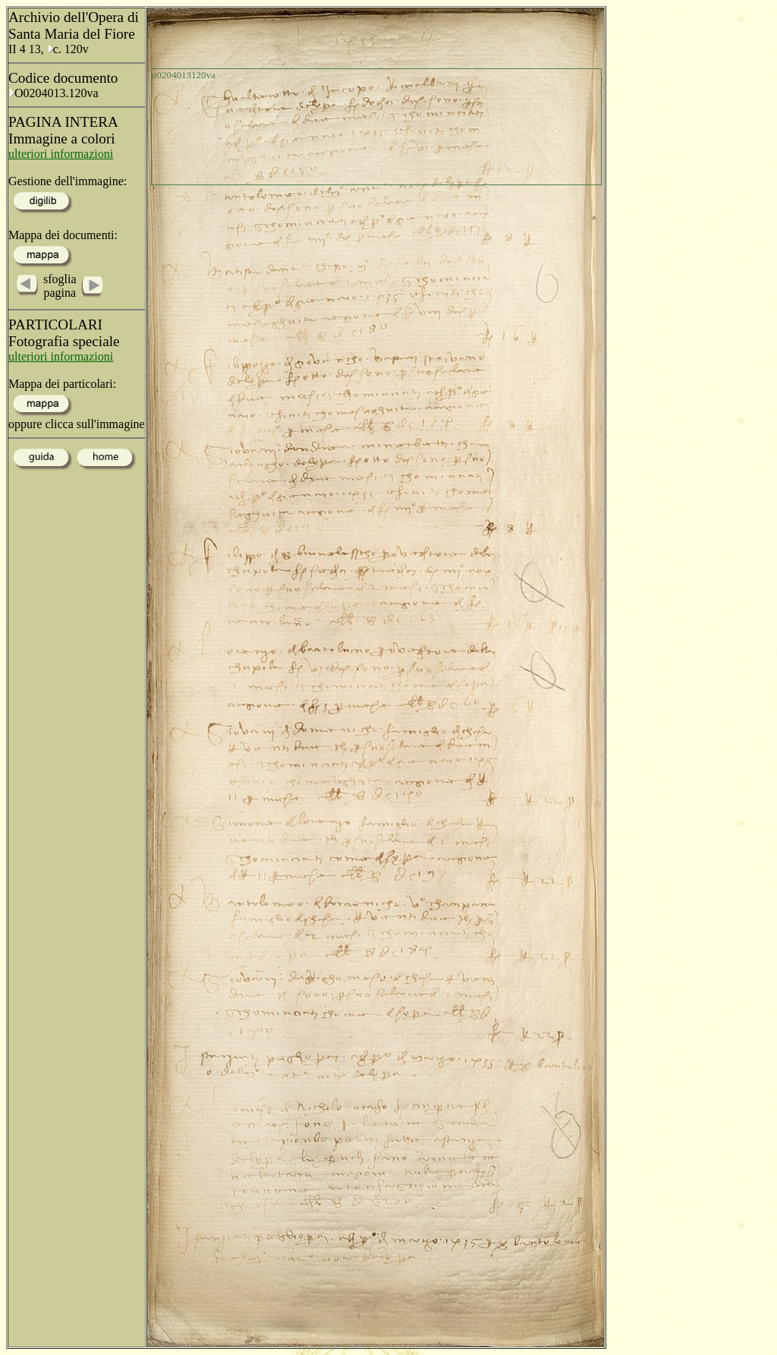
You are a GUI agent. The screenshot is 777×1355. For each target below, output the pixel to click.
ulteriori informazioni (60, 153)
